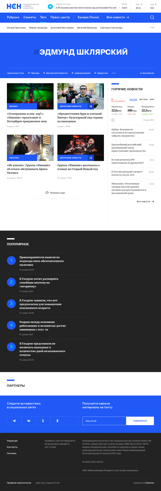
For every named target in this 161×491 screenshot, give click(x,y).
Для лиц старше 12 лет (48, 482)
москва (143, 99)
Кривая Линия (88, 17)
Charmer (149, 482)
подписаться (140, 421)
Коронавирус (118, 101)
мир (152, 99)
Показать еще (57, 192)
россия (133, 99)
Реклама (11, 453)
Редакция (12, 440)
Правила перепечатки (19, 482)
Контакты (12, 447)
